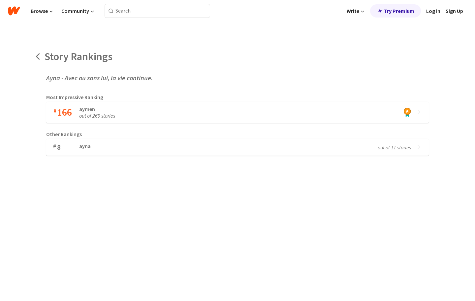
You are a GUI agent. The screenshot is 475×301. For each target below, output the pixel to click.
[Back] (38, 56)
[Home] (14, 11)
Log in (433, 11)
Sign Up (454, 11)
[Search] (111, 11)
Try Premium (395, 11)
